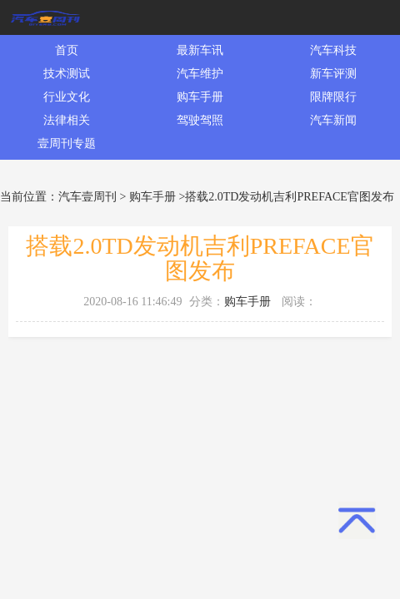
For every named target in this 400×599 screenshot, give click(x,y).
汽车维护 (200, 73)
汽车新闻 (333, 120)
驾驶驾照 (200, 120)
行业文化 (66, 97)
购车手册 (200, 97)
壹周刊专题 (67, 143)
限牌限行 (333, 97)
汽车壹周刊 (87, 197)
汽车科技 (333, 50)
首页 (66, 50)
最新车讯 (200, 50)
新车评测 (333, 73)
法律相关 (66, 120)
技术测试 (66, 73)
